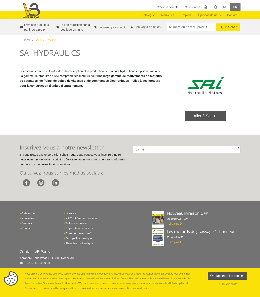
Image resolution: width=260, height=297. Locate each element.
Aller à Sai (206, 116)
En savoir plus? (227, 284)
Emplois (186, 15)
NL (225, 7)
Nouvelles (167, 15)
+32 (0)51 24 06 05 (148, 27)
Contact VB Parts (35, 251)
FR (235, 7)
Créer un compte (168, 7)
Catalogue (148, 15)
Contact (232, 15)
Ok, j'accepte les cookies (227, 276)
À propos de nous (209, 15)
